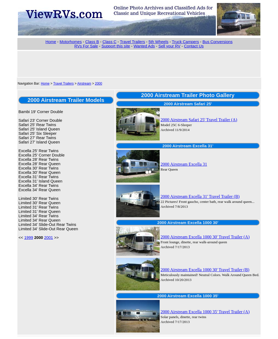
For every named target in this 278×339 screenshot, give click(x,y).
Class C (109, 42)
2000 (98, 83)
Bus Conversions (218, 42)
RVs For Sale (86, 46)
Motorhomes (71, 42)
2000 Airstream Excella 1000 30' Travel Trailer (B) (205, 269)
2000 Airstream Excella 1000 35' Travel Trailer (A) (205, 311)
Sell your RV (169, 46)
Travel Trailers (132, 42)
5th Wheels (158, 42)
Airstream (84, 83)
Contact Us (194, 46)
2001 (48, 237)
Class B (92, 42)
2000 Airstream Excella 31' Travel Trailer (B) (200, 196)
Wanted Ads (144, 46)
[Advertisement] (139, 63)
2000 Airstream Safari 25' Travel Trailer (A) (199, 119)
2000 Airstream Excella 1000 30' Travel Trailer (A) (205, 237)
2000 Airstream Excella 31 (184, 164)
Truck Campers (185, 42)
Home (50, 42)
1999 (28, 237)
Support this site (116, 46)
